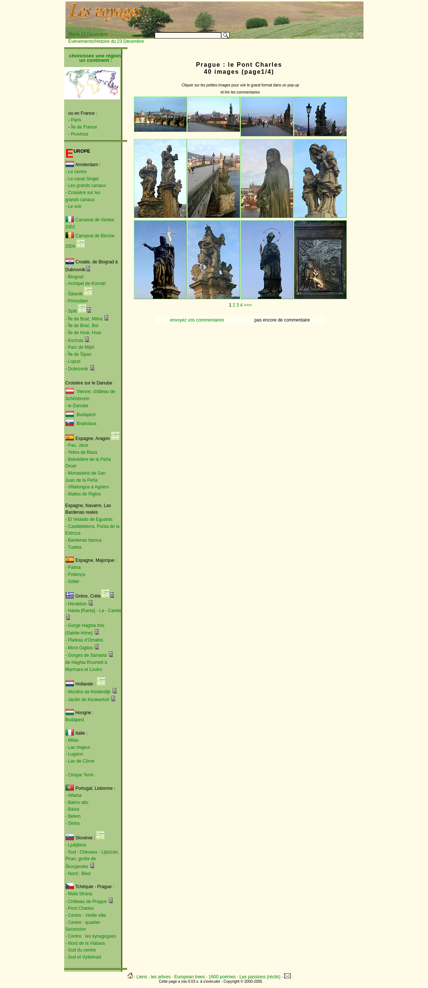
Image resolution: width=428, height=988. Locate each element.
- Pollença (75, 574)
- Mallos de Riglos (83, 494)
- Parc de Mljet (79, 347)
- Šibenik (74, 294)
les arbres (161, 976)
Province (79, 134)
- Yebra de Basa (81, 452)
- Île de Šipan (78, 354)
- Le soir (73, 206)
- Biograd (74, 276)
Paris (76, 120)
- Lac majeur (77, 747)
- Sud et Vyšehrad (83, 957)
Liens (141, 976)
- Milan (72, 740)
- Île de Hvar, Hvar (83, 332)
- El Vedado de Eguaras (89, 519)
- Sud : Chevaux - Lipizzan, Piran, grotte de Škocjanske (92, 859)
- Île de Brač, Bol (81, 325)
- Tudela (73, 547)
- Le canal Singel (81, 178)
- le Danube (76, 405)
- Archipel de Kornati (85, 283)
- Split (71, 311)
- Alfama (73, 795)
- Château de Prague (86, 901)
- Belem (73, 816)
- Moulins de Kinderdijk (87, 691)
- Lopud (73, 361)
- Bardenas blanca (83, 540)
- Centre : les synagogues (90, 936)
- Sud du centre (80, 950)
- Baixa (72, 809)
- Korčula (74, 340)
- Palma (73, 567)
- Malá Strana (78, 893)
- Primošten (76, 301)
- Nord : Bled (77, 873)
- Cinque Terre (79, 775)
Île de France (84, 127)
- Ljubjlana (75, 845)
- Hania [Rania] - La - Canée (93, 610)
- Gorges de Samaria (86, 655)
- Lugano (74, 754)
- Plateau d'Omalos (84, 640)
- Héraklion (76, 604)
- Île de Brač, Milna (84, 319)
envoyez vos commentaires (197, 320)
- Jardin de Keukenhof (87, 699)
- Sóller (72, 581)
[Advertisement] (270, 14)
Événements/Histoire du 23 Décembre (106, 41)
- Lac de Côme (80, 761)
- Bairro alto (76, 802)
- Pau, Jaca (76, 445)
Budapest (84, 414)
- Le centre (75, 171)
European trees (189, 976)
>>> (248, 305)
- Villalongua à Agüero (87, 487)
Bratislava (87, 423)
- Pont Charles (79, 908)
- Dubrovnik (76, 368)
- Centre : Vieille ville (85, 915)
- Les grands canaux (85, 185)
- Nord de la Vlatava (85, 943)
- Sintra (72, 823)
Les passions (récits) (259, 976)
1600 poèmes (222, 976)
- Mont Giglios (79, 647)
